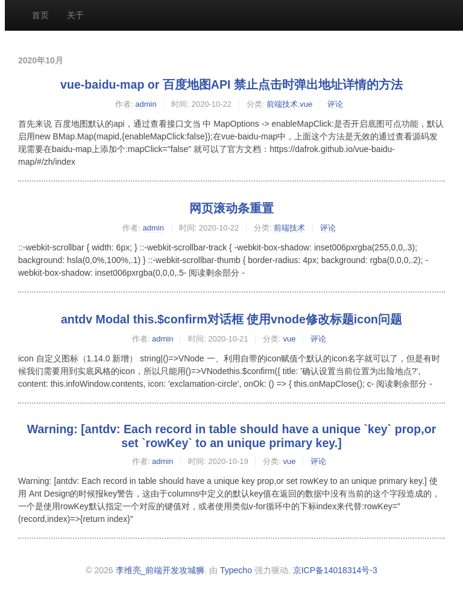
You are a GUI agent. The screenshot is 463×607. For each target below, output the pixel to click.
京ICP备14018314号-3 (335, 570)
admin (145, 104)
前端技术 (282, 104)
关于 (75, 15)
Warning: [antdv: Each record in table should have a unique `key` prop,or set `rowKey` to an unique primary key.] (231, 436)
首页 (40, 15)
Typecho (236, 570)
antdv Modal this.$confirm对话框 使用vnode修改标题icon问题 (231, 319)
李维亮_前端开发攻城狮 (160, 570)
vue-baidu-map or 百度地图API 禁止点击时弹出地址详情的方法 (231, 84)
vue (306, 104)
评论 (335, 104)
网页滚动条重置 (231, 208)
